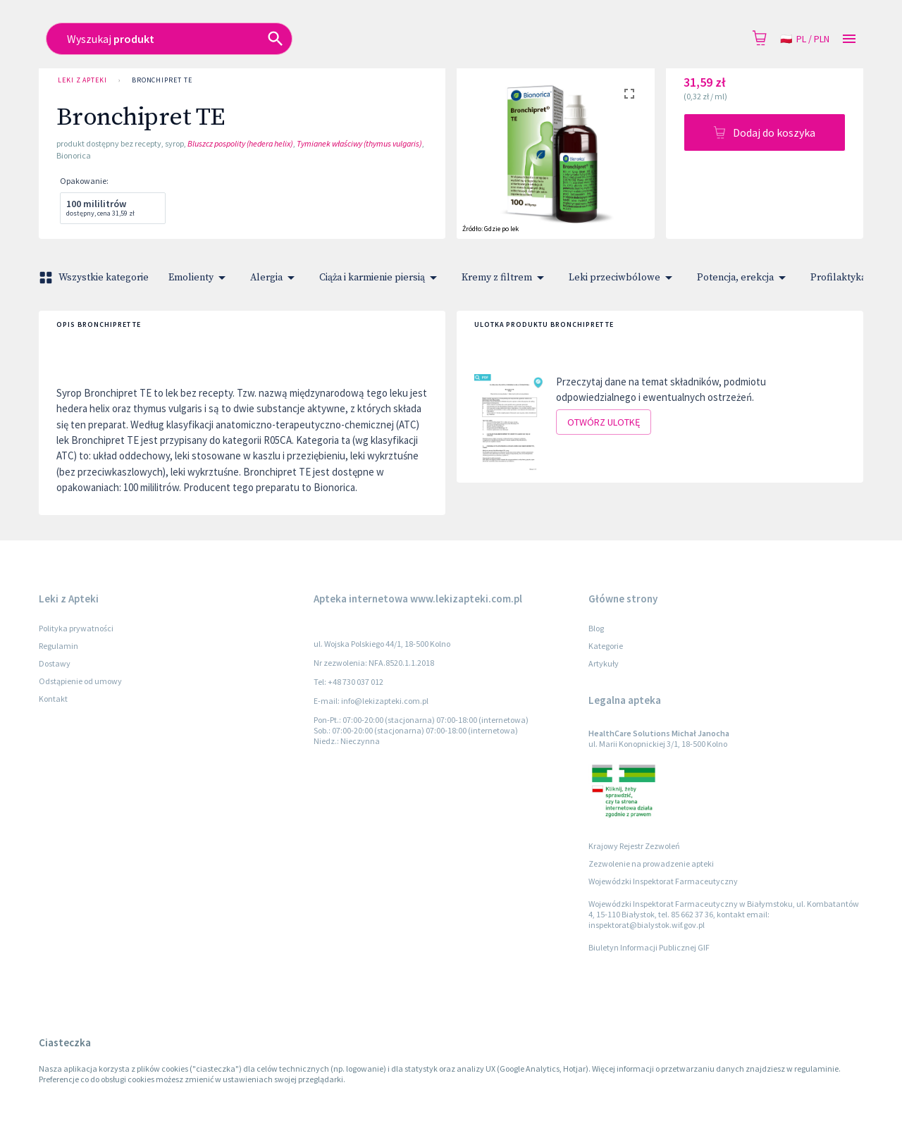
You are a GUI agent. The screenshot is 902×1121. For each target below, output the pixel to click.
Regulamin (58, 645)
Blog (596, 628)
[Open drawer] (849, 39)
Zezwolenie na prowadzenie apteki (651, 863)
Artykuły (603, 663)
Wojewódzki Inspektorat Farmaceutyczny (663, 881)
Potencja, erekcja (743, 277)
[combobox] (350, 39)
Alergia (275, 277)
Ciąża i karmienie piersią (380, 277)
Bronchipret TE (162, 80)
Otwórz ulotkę (603, 422)
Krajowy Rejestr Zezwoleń (634, 846)
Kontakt (53, 698)
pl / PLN (804, 39)
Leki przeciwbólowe (623, 277)
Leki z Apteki (82, 80)
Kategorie (605, 645)
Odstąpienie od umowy (80, 681)
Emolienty (199, 277)
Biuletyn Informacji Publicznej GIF (649, 947)
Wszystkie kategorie (95, 277)
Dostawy (54, 663)
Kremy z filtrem (505, 277)
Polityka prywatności (76, 628)
